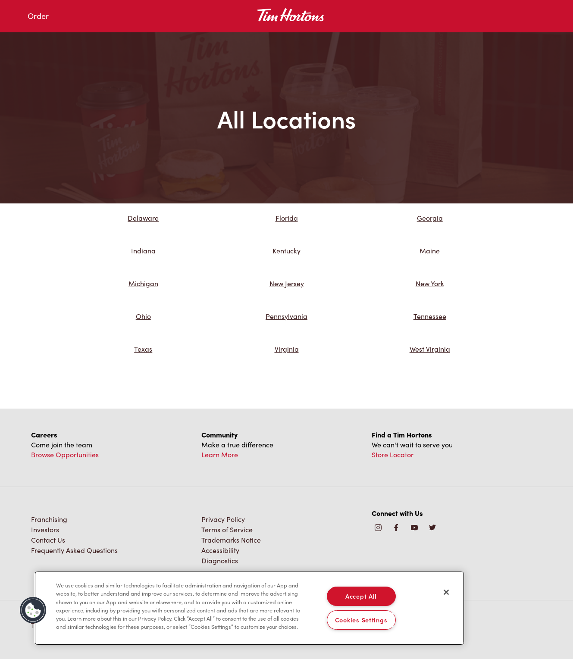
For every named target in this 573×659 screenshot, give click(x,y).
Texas (143, 348)
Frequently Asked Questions (74, 550)
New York (430, 283)
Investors (45, 529)
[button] (33, 610)
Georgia (430, 217)
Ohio (143, 316)
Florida (287, 217)
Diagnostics (219, 560)
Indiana (143, 250)
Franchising (49, 519)
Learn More (219, 454)
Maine (430, 250)
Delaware (143, 217)
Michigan (143, 283)
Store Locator (392, 454)
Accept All (361, 596)
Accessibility (220, 550)
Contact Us (48, 539)
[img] (432, 528)
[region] (249, 608)
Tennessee (429, 316)
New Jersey (286, 283)
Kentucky (286, 250)
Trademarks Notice (231, 539)
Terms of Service (227, 529)
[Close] (446, 592)
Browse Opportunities (65, 454)
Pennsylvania (286, 316)
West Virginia (430, 348)
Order (38, 16)
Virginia (287, 348)
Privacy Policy (223, 519)
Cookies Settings (361, 619)
